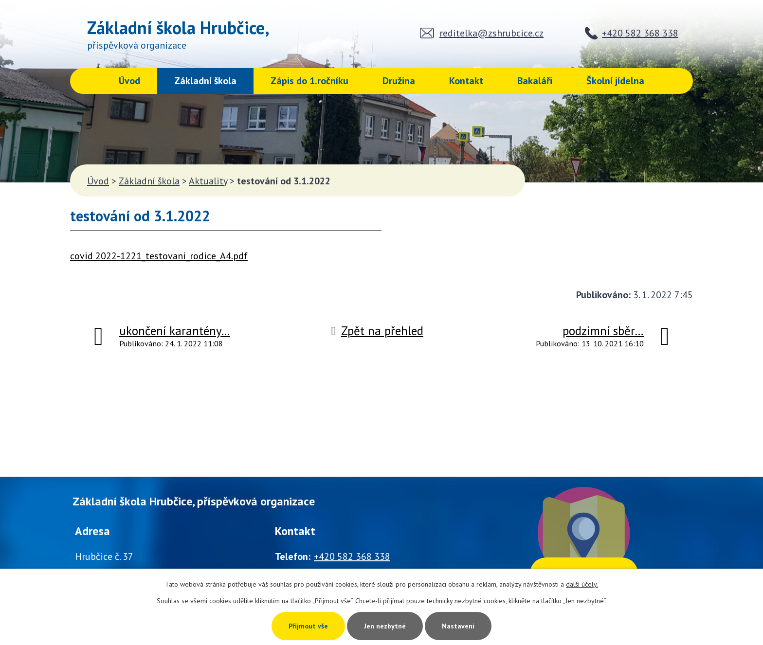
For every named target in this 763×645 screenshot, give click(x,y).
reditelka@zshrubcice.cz (491, 33)
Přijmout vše (308, 626)
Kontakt (466, 80)
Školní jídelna (615, 80)
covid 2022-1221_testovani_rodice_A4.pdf (159, 256)
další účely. (582, 584)
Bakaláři (534, 80)
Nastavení (458, 626)
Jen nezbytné (385, 626)
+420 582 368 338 (640, 33)
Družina (398, 80)
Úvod (129, 80)
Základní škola (205, 80)
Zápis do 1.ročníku (309, 80)
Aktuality (208, 181)
